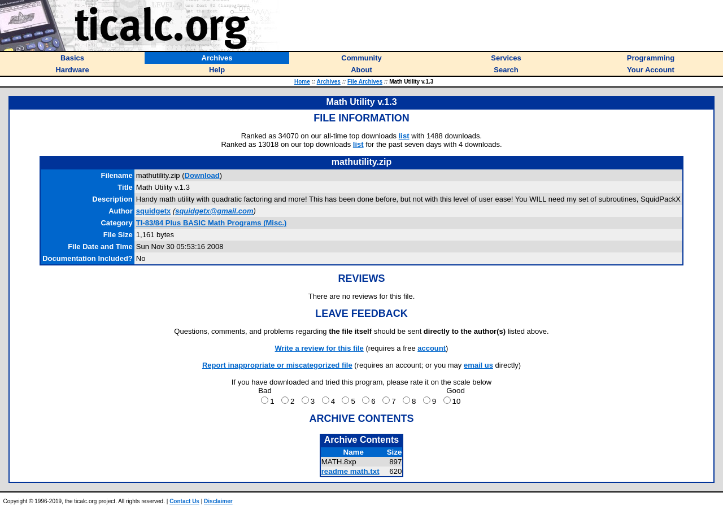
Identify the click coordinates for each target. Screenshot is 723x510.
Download (202, 175)
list (404, 136)
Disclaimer (218, 501)
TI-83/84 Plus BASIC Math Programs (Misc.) (211, 223)
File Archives (364, 82)
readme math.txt (350, 471)
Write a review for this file (319, 348)
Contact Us (184, 501)
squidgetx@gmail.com (214, 211)
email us (478, 365)
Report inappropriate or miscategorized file (277, 365)
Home (302, 82)
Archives (329, 82)
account (431, 348)
